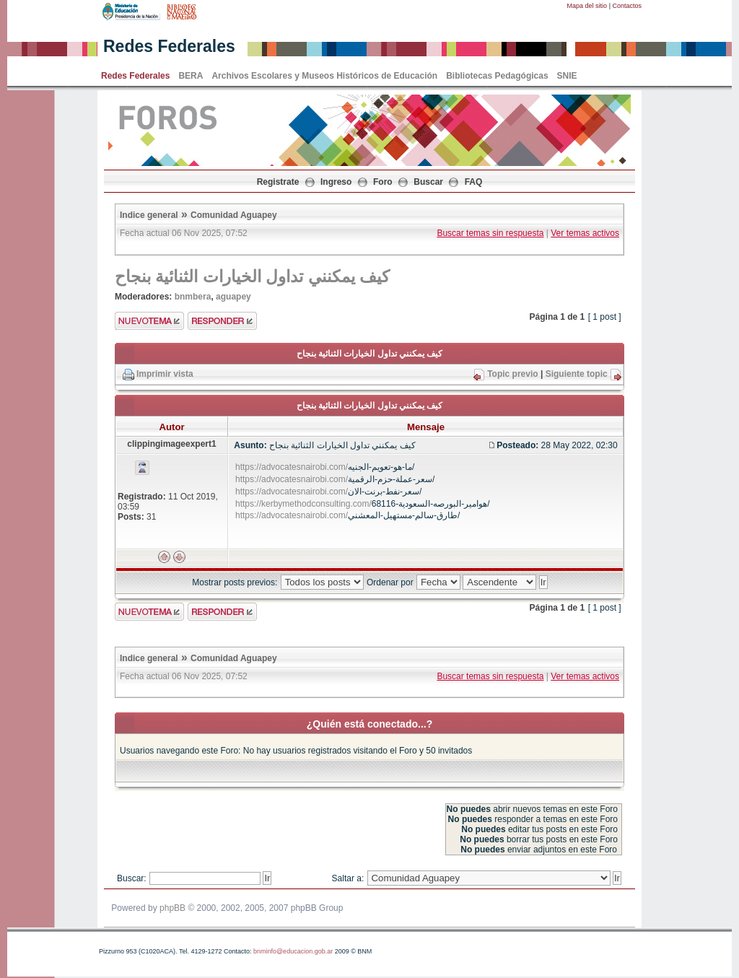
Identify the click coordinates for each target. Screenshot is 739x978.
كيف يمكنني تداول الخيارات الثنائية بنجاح (252, 276)
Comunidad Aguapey (234, 215)
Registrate (278, 182)
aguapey (233, 297)
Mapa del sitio (587, 5)
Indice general (149, 215)
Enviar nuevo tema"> (149, 321)
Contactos (627, 5)
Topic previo (512, 374)
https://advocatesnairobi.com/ (291, 467)
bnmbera (193, 297)
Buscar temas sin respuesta (490, 233)
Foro (383, 182)
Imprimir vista (164, 374)
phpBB (172, 908)
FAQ (474, 182)
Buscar (428, 182)
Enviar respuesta (222, 321)
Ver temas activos (585, 233)
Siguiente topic (577, 374)
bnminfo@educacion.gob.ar (293, 951)
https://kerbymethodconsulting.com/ (303, 504)
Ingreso (335, 182)
